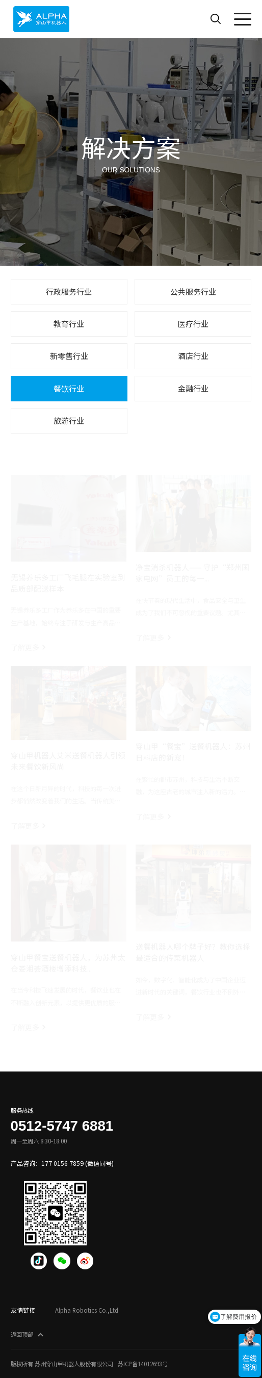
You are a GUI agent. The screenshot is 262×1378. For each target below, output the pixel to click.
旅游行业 (69, 420)
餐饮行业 (69, 388)
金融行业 (193, 388)
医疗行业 (193, 323)
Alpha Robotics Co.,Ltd (86, 1310)
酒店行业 (193, 355)
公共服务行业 (193, 291)
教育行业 (69, 323)
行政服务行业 (69, 291)
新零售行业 (69, 355)
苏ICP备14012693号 (143, 1364)
